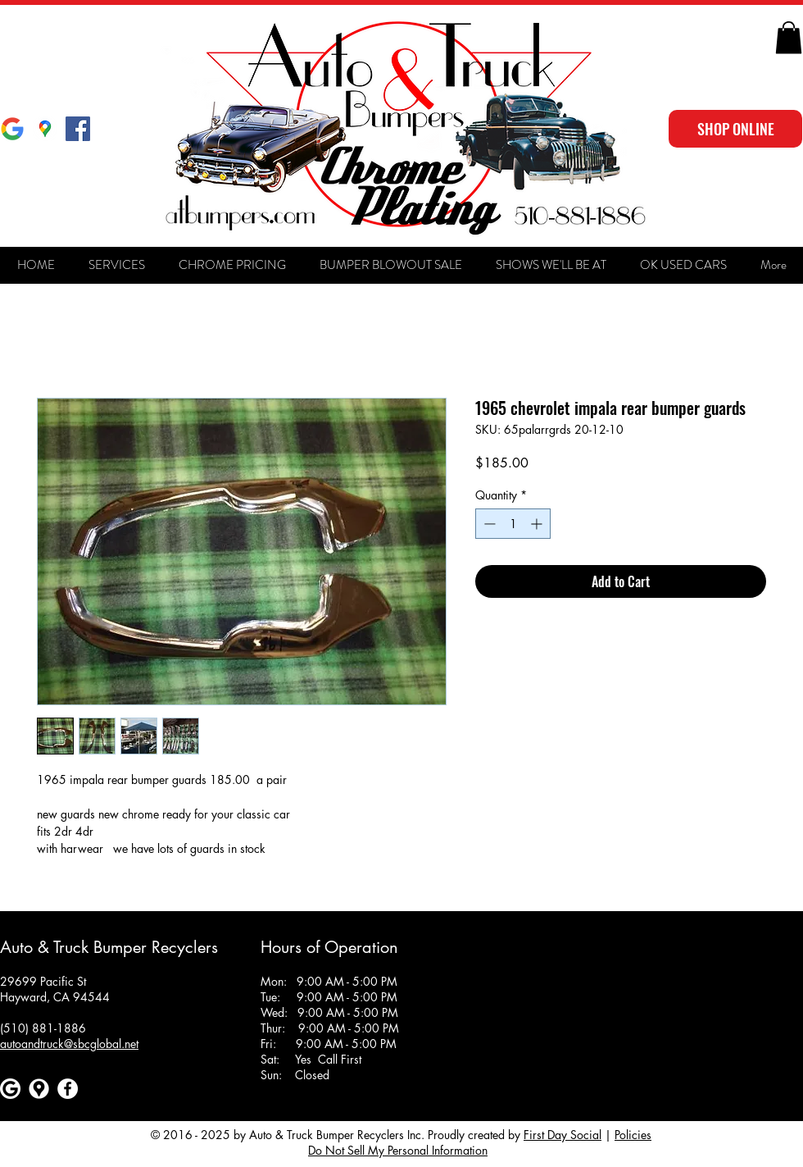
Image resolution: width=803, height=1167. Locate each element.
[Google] (12, 128)
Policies (633, 1134)
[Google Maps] (45, 128)
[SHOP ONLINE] (735, 129)
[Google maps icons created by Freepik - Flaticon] (39, 1088)
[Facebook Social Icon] (78, 128)
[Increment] (538, 523)
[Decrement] (488, 523)
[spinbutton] (513, 523)
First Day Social (562, 1134)
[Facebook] (67, 1088)
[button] (788, 37)
